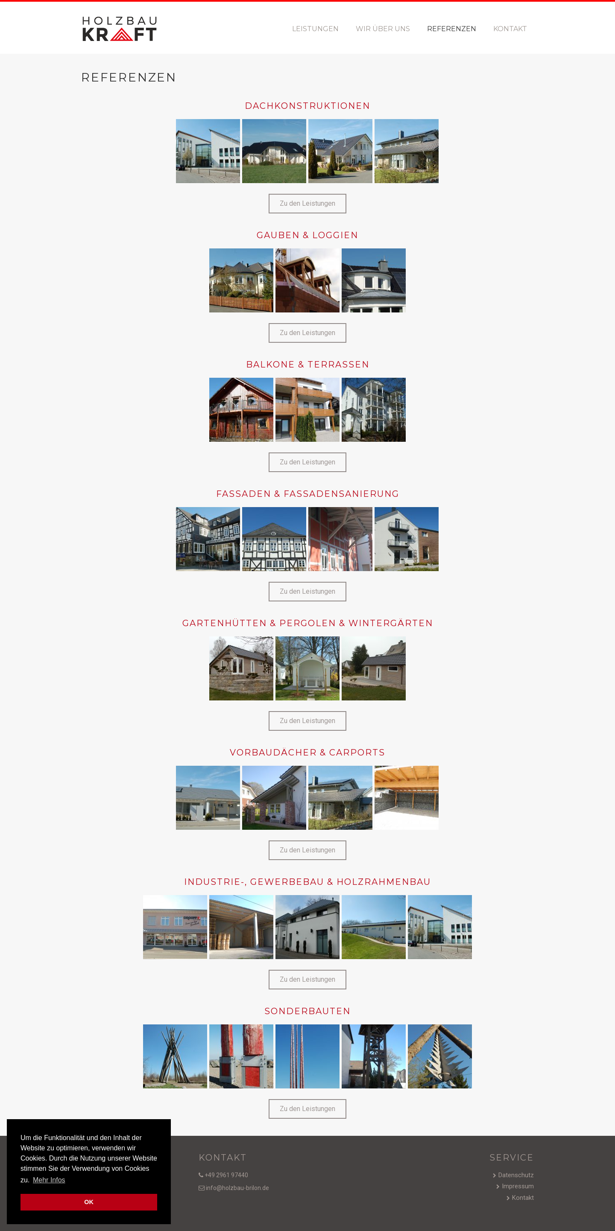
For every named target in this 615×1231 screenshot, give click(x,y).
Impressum (518, 1186)
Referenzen (451, 29)
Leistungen (315, 29)
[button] (307, 203)
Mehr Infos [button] (49, 1180)
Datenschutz (516, 1175)
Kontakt (510, 29)
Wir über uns (383, 29)
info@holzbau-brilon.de (237, 1187)
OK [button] (89, 1202)
